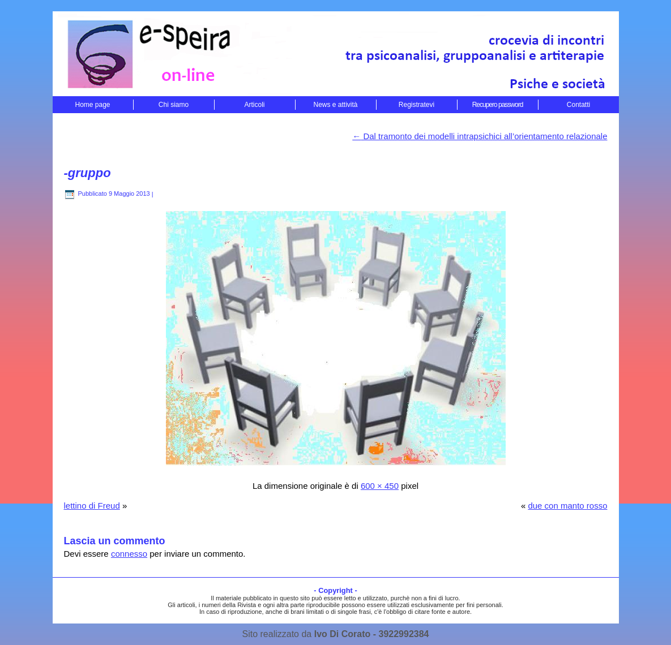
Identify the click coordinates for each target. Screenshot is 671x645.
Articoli (254, 105)
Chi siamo (174, 105)
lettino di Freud (92, 505)
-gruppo (87, 173)
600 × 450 (380, 486)
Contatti (578, 105)
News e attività (335, 105)
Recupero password (497, 105)
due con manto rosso (567, 505)
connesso (129, 553)
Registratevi (416, 105)
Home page (92, 105)
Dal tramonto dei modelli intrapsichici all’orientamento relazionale (479, 136)
